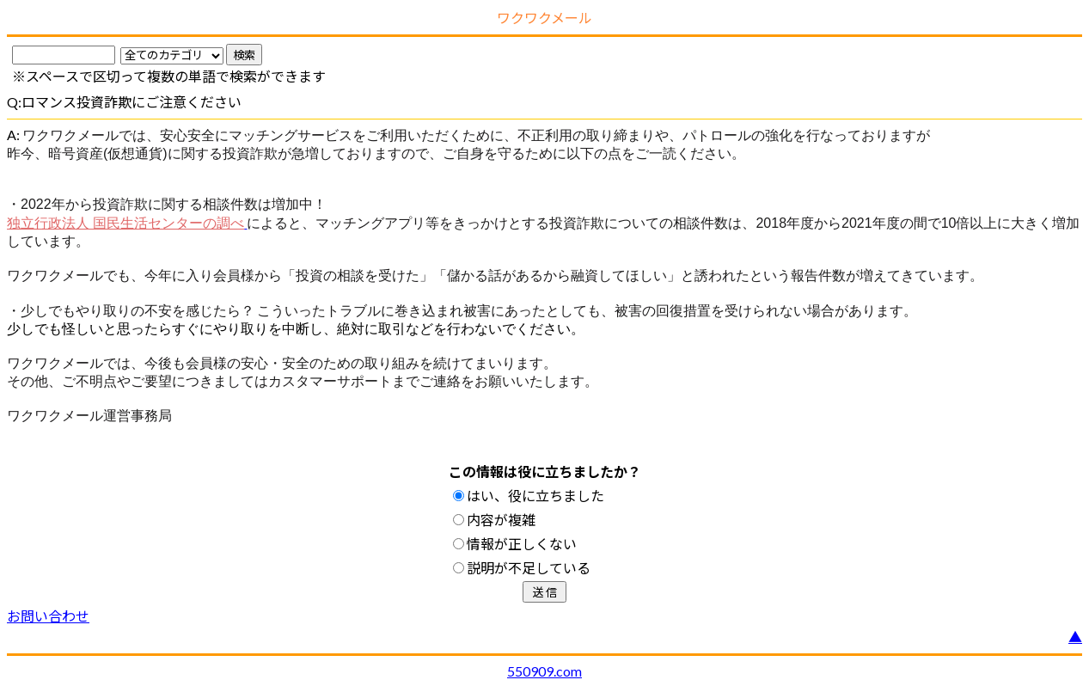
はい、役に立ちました (528, 495)
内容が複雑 (494, 519)
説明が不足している (521, 568)
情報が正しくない (515, 544)
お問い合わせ (48, 616)
